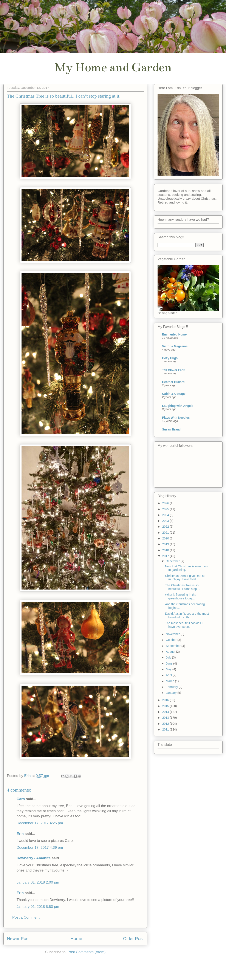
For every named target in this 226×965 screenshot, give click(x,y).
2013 (166, 717)
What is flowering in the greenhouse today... (180, 596)
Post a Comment (26, 917)
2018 (166, 550)
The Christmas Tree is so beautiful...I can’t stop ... (182, 587)
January (171, 692)
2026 (166, 503)
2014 (166, 712)
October (171, 640)
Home (76, 938)
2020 (166, 538)
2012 (166, 723)
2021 (166, 532)
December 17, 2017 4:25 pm (40, 823)
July (169, 657)
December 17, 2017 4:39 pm (40, 848)
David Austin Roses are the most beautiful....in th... (187, 615)
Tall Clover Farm (174, 370)
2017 (166, 556)
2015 (166, 706)
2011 (166, 729)
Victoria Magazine (174, 346)
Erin (20, 834)
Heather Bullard (173, 382)
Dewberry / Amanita (34, 858)
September (173, 646)
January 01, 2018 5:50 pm (38, 907)
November (173, 634)
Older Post (133, 938)
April (169, 675)
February (172, 687)
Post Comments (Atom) (87, 952)
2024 (166, 515)
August (171, 651)
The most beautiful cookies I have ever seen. (184, 624)
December (173, 561)
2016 (166, 700)
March (170, 681)
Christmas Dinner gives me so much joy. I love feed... (185, 577)
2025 (166, 509)
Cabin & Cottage (174, 393)
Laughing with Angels (177, 405)
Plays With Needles (176, 417)
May (169, 669)
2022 (166, 526)
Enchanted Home (174, 334)
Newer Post (18, 938)
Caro (21, 799)
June (169, 663)
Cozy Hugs (170, 358)
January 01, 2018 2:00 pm (38, 882)
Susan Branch (172, 429)
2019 (166, 544)
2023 (166, 520)
